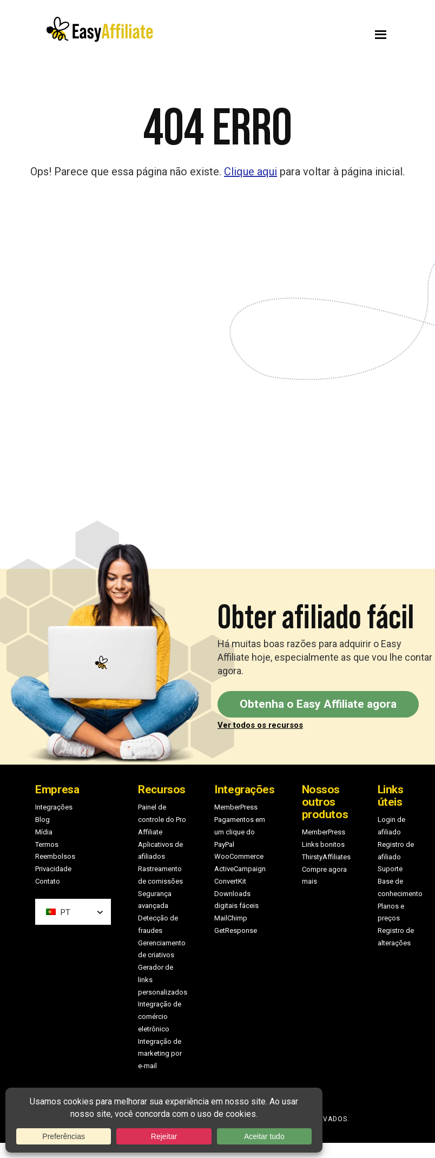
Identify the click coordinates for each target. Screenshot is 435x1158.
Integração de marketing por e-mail (160, 1053)
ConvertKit (230, 881)
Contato (47, 881)
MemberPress (236, 807)
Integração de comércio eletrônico (159, 1016)
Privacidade (53, 869)
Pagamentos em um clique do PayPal (239, 831)
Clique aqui (250, 171)
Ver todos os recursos (260, 725)
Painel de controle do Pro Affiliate (162, 819)
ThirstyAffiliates (326, 857)
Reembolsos (55, 856)
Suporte (390, 869)
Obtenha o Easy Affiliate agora (318, 704)
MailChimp (230, 918)
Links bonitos (323, 844)
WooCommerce (238, 856)
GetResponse (235, 930)
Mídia (43, 832)
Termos (46, 844)
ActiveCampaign (240, 869)
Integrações (53, 807)
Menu (311, 32)
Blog (42, 819)
